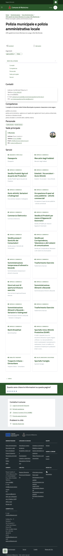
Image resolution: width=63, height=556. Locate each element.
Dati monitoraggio (10, 549)
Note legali (35, 475)
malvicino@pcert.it (16, 143)
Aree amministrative (11, 446)
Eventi (47, 459)
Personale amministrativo (11, 457)
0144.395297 (17, 92)
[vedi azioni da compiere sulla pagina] (36, 46)
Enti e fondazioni (10, 451)
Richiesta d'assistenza (38, 497)
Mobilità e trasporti (14, 357)
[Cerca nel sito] (54, 7)
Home (7, 15)
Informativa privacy (37, 472)
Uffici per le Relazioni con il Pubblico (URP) (11, 498)
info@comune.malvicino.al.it (19, 141)
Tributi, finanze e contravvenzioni (38, 457)
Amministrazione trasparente (38, 483)
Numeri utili (9, 504)
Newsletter (49, 474)
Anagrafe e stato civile (15, 155)
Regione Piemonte (10, 2)
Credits (35, 549)
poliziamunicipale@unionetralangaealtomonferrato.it (28, 97)
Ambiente (21, 448)
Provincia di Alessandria (24, 476)
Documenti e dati (10, 448)
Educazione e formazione (24, 462)
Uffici (7, 463)
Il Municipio (11, 133)
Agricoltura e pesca (24, 446)
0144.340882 (17, 138)
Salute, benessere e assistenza (44, 357)
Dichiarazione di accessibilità (37, 478)
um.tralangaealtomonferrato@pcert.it (22, 99)
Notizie (48, 446)
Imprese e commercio (41, 155)
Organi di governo (10, 453)
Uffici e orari (9, 502)
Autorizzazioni (22, 456)
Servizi (24, 549)
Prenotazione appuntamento (38, 493)
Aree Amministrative (27, 15)
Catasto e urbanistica (24, 458)
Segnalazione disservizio (38, 489)
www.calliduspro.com (11, 541)
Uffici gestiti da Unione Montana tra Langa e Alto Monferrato (22, 17)
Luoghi (47, 456)
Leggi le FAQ (35, 486)
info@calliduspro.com (11, 537)
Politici (7, 461)
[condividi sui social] (10, 46)
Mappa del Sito (49, 549)
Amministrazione (15, 15)
